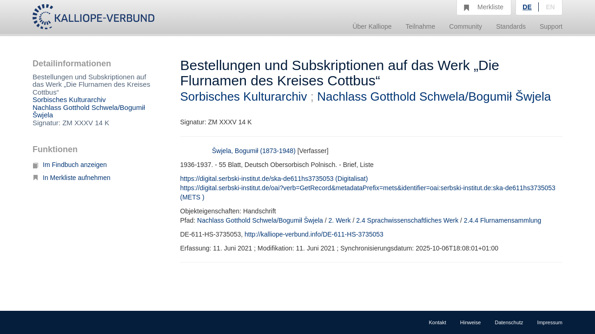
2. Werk (340, 220)
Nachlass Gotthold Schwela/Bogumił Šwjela (89, 111)
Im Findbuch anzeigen (70, 164)
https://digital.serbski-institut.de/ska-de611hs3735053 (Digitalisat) (274, 178)
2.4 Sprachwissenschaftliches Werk (407, 220)
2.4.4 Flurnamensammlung (503, 220)
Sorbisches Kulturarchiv (69, 99)
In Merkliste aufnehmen (72, 177)
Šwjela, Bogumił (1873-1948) (254, 150)
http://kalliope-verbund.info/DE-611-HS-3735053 (314, 234)
